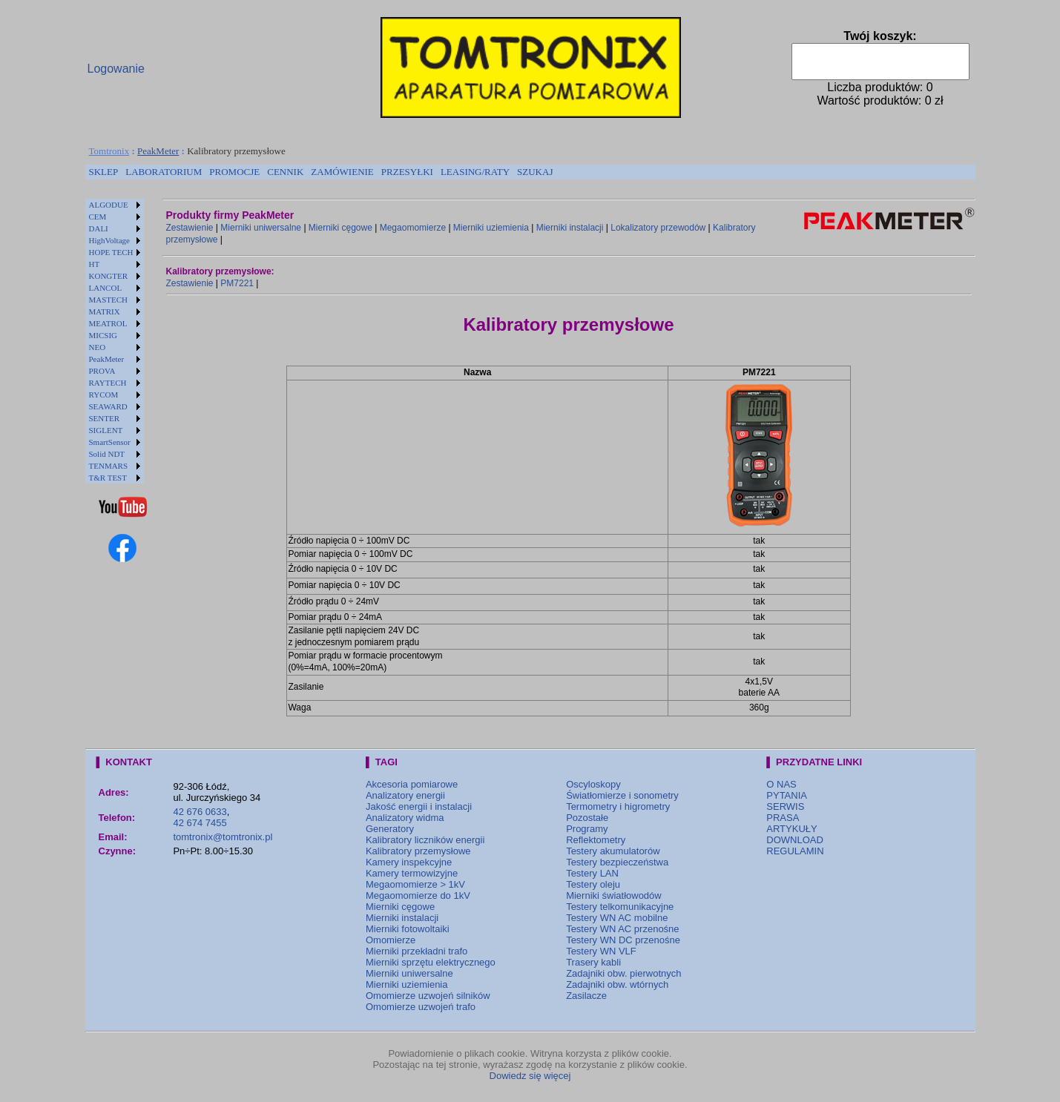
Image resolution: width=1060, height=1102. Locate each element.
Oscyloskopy (593, 784)
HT (94, 264)
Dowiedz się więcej (530, 1075)
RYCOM (104, 394)
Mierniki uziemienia (491, 227)
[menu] (114, 341)
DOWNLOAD (794, 839)
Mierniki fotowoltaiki (408, 928)
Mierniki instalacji (570, 227)
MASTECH (108, 299)
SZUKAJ (535, 171)
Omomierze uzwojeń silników (428, 995)
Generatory (390, 828)
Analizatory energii (405, 795)
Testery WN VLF (601, 951)
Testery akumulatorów (612, 851)
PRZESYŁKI (407, 171)
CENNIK (285, 171)
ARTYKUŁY (791, 828)
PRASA (782, 817)
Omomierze (390, 940)
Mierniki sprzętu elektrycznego (431, 962)
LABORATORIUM (163, 171)
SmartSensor (110, 442)
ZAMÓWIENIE (342, 171)
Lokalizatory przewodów (657, 227)
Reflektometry (595, 839)
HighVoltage (109, 240)
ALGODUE (108, 204)
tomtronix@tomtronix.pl (222, 836)
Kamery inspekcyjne (409, 862)
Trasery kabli (593, 962)
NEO (97, 347)
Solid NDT (107, 453)
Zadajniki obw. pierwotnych (623, 973)
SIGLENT (106, 430)
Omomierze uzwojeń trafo (420, 1006)
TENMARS (108, 465)
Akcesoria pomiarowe (412, 784)
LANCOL (105, 287)
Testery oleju (593, 884)
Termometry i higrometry (618, 806)
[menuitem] (103, 172)
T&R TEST (108, 477)
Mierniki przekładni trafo (416, 951)
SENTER (104, 418)
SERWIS (785, 806)
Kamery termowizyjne (412, 873)
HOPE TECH (111, 252)
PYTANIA (786, 795)
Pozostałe (587, 817)
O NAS (781, 784)
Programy (587, 828)
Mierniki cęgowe (340, 227)
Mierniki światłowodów (614, 895)
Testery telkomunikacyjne (620, 906)
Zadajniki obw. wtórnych (617, 984)
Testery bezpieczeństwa (617, 862)
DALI (98, 228)
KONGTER (108, 275)
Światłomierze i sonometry (622, 795)
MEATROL (108, 323)
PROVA (102, 370)
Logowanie (116, 68)
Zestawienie (190, 227)
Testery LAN (592, 873)
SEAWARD (108, 406)
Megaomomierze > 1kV (415, 884)
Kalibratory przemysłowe (418, 851)
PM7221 (237, 283)
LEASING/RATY (475, 171)
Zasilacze (586, 995)
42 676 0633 (199, 811)
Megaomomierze (413, 227)
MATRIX (104, 311)
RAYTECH (108, 382)
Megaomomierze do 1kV (418, 895)
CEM (98, 216)
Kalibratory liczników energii (425, 839)
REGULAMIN (794, 851)
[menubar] (321, 172)
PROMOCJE (234, 171)
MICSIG (103, 335)
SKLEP (104, 171)
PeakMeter (158, 150)
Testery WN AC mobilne (617, 917)
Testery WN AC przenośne (622, 928)
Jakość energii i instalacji (419, 806)
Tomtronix (109, 150)
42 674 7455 (199, 822)
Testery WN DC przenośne (623, 940)
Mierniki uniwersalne (260, 227)
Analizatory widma (405, 817)
